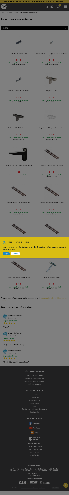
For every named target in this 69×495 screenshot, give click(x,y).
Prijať (6, 254)
